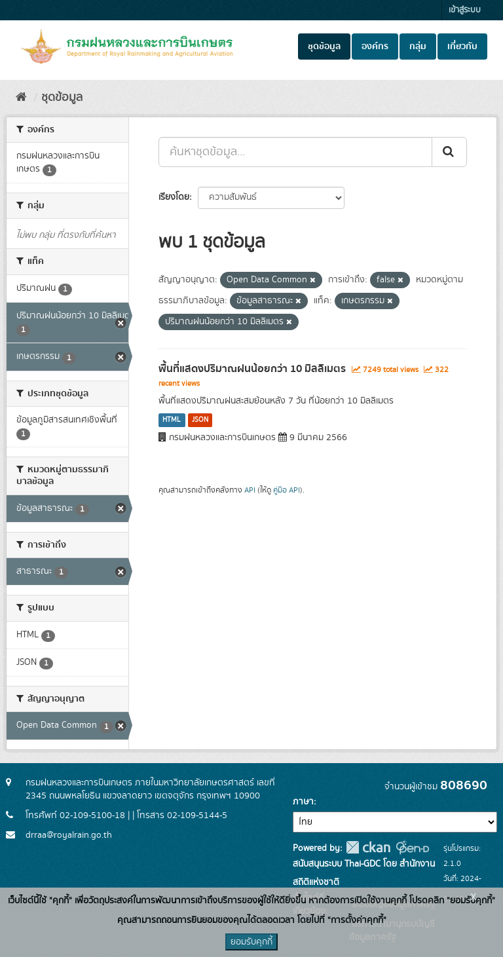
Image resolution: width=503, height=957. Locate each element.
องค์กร (375, 46)
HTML (171, 420)
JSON (200, 420)
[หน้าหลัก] (21, 97)
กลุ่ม (417, 46)
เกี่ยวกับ (462, 46)
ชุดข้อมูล (324, 46)
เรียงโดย (173, 197)
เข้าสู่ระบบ (465, 10)
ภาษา (303, 801)
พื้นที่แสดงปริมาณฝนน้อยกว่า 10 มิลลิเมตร (252, 368)
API (249, 490)
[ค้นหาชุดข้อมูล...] (295, 152)
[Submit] (449, 152)
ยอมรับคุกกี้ (251, 941)
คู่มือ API (286, 490)
